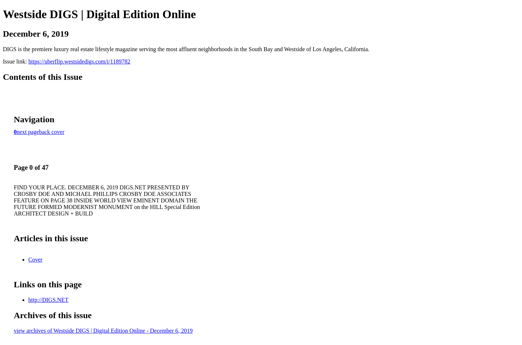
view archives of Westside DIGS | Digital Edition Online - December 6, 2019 (103, 331)
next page (28, 132)
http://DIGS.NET (48, 300)
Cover (35, 259)
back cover (52, 132)
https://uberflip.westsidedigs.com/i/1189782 (79, 61)
